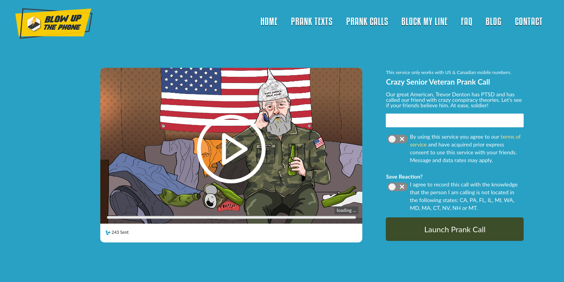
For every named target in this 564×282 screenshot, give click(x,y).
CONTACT (529, 21)
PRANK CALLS (367, 21)
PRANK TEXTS (312, 21)
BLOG (494, 21)
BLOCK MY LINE (424, 21)
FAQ (467, 21)
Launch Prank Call (454, 229)
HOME (269, 21)
